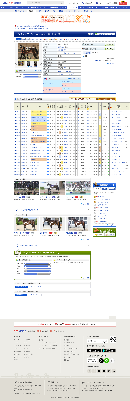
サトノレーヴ (116, 123)
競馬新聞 (90, 7)
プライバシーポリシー (71, 348)
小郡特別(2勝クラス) (37, 153)
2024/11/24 (17, 129)
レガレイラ (101, 196)
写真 (37, 39)
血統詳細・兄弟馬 (75, 78)
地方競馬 (63, 7)
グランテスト (116, 165)
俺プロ (98, 7)
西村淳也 (66, 135)
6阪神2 (23, 174)
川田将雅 (66, 117)
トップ (3, 7)
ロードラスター (116, 156)
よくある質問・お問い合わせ (48, 345)
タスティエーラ (102, 213)
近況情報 (95, 53)
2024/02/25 (17, 147)
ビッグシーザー (116, 129)
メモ (41, 39)
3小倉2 (23, 141)
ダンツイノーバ (116, 153)
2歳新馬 (33, 174)
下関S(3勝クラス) (36, 147)
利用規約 (66, 345)
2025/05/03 (17, 120)
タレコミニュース (36, 286)
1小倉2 (23, 171)
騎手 (40, 11)
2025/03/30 (17, 123)
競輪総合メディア (28, 393)
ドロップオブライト (118, 138)
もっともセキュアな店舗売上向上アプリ (99, 386)
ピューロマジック (117, 141)
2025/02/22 (17, 126)
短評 (51, 39)
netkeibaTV (54, 7)
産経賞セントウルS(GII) (38, 117)
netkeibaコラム (21, 295)
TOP (18, 39)
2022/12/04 (17, 174)
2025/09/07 (17, 117)
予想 (27, 7)
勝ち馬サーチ (88, 11)
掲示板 (32, 39)
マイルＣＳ (17, 197)
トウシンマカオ (116, 120)
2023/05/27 (17, 159)
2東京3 (23, 120)
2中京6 (23, 123)
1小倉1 (23, 153)
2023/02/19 (17, 168)
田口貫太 (66, 141)
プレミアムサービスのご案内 (48, 343)
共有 (90, 34)
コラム (45, 7)
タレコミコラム (35, 295)
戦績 (23, 39)
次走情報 (87, 53)
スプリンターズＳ (46, 197)
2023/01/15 (17, 171)
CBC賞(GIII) (34, 138)
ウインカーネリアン (118, 114)
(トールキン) (116, 150)
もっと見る (111, 63)
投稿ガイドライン (69, 351)
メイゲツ (72, 74)
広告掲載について (69, 343)
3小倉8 (23, 156)
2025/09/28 (17, 114)
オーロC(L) (34, 132)
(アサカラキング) (117, 126)
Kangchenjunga (41, 34)
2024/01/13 (17, 153)
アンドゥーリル (102, 221)
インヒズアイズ (116, 174)
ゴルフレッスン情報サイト (61, 388)
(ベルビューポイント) (118, 162)
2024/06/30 (17, 141)
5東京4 (23, 132)
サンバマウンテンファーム (66, 53)
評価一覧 (38, 70)
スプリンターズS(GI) (37, 114)
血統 (27, 39)
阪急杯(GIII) (34, 126)
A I (23, 7)
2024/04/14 (17, 144)
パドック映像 (69, 39)
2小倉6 (23, 147)
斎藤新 (65, 138)
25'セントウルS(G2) (64, 71)
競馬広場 (27, 345)
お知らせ (42, 340)
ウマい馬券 (17, 345)
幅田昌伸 (63, 50)
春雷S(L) (33, 144)
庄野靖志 (61, 47)
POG (112, 7)
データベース (72, 7)
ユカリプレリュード (118, 171)
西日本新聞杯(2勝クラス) (38, 156)
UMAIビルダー (36, 7)
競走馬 (31, 11)
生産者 (61, 11)
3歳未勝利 (34, 168)
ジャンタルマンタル (118, 111)
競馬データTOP (19, 11)
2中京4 (23, 138)
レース (17, 7)
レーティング (112, 188)
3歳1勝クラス (35, 162)
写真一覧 (32, 66)
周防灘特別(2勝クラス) (37, 150)
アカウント (27, 357)
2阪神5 (23, 162)
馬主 (54, 11)
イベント (126, 7)
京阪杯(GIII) (34, 129)
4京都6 (23, 111)
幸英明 (65, 120)
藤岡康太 (66, 156)
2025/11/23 (17, 111)
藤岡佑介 (66, 111)
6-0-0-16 (66, 68)
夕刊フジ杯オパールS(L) (38, 135)
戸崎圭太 (66, 132)
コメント (58, 39)
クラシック (77, 11)
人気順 (97, 188)
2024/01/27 (17, 150)
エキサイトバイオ (103, 207)
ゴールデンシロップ (118, 132)
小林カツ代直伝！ (58, 390)
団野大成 (66, 129)
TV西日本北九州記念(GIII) (38, 141)
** (78, 111)
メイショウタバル (103, 202)
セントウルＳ (70, 197)
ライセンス (67, 357)
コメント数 (104, 188)
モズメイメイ (116, 159)
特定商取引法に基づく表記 (72, 354)
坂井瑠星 (66, 114)
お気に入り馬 (28, 354)
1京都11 (23, 159)
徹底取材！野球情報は (62, 386)
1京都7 (23, 126)
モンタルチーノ (63, 74)
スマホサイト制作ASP (94, 388)
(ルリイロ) (115, 168)
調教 (46, 39)
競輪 (122, 3)
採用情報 (66, 340)
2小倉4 (23, 168)
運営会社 (66, 360)
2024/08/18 (17, 138)
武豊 (64, 123)
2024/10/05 (17, 135)
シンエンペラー (102, 216)
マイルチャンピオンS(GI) (38, 111)
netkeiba (97, 60)
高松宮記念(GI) (35, 123)
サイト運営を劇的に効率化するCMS (98, 390)
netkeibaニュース (22, 286)
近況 (89, 39)
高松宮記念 (69, 233)
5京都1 (23, 135)
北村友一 (66, 147)
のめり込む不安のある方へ (47, 348)
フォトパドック (80, 39)
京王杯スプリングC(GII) (38, 120)
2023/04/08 (17, 162)
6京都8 (23, 129)
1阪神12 (23, 165)
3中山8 (23, 144)
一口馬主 (105, 7)
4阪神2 (23, 117)
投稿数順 (98, 235)
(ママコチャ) (116, 117)
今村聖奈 (66, 171)
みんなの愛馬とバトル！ (28, 386)
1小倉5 (23, 150)
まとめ (118, 7)
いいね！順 (110, 235)
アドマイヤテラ (102, 219)
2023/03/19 (17, 165)
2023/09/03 (17, 156)
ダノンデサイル (102, 205)
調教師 (47, 11)
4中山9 (23, 114)
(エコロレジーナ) (117, 147)
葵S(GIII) (33, 159)
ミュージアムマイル (104, 199)
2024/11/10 (17, 132)
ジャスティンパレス (104, 210)
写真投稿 (38, 66)
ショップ (82, 7)
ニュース (10, 7)
